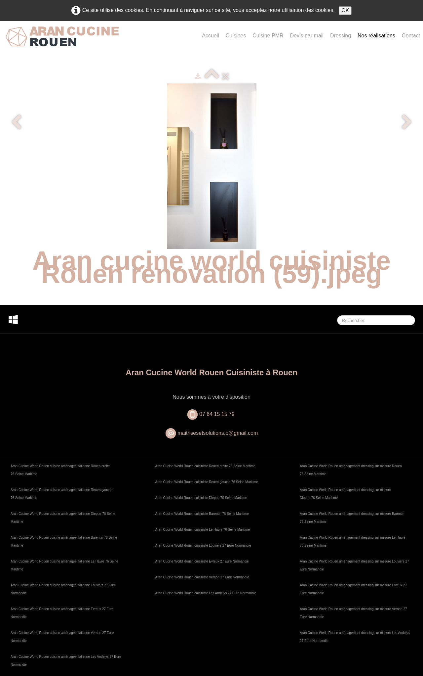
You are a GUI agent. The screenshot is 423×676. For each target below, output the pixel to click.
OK (345, 10)
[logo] (62, 41)
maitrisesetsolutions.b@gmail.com (217, 433)
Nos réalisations (376, 35)
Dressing (340, 35)
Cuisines (236, 35)
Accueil (210, 35)
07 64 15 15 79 (217, 414)
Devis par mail (307, 35)
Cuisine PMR (267, 35)
